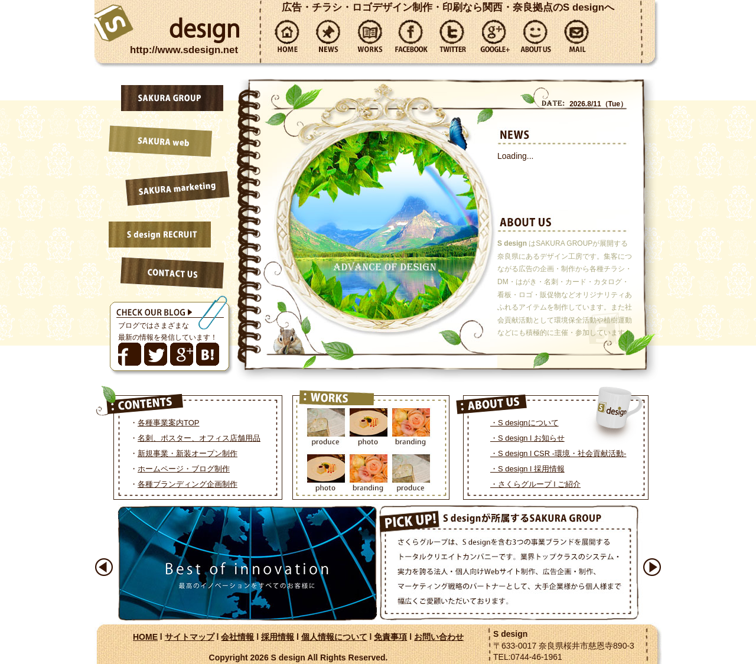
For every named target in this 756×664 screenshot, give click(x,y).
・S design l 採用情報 (527, 468)
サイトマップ (189, 637)
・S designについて (524, 422)
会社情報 (237, 637)
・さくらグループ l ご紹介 (535, 484)
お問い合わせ (439, 637)
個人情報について (334, 637)
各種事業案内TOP (169, 422)
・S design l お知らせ (527, 438)
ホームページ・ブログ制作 (184, 468)
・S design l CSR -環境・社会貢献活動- (558, 453)
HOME (145, 637)
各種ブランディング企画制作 (187, 484)
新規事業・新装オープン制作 (187, 453)
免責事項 (390, 637)
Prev (103, 567)
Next (652, 567)
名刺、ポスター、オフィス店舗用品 (199, 438)
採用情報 (277, 637)
